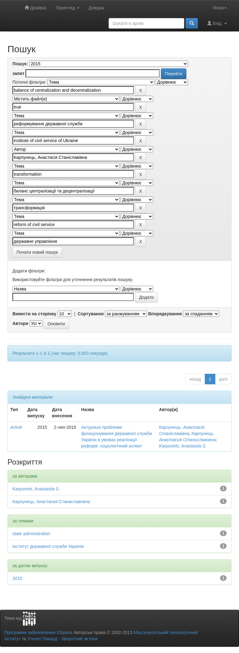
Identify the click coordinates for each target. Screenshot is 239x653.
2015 (17, 578)
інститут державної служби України (48, 546)
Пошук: (20, 63)
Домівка (35, 7)
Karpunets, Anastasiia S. (183, 445)
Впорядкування (165, 313)
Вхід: (217, 23)
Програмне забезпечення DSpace (38, 632)
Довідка (96, 7)
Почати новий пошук (37, 252)
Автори (20, 323)
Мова (220, 7)
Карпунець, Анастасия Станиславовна (51, 501)
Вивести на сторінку (34, 313)
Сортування (91, 313)
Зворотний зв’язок (79, 638)
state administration (31, 533)
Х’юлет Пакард (42, 638)
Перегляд (67, 7)
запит (18, 73)
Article (16, 427)
